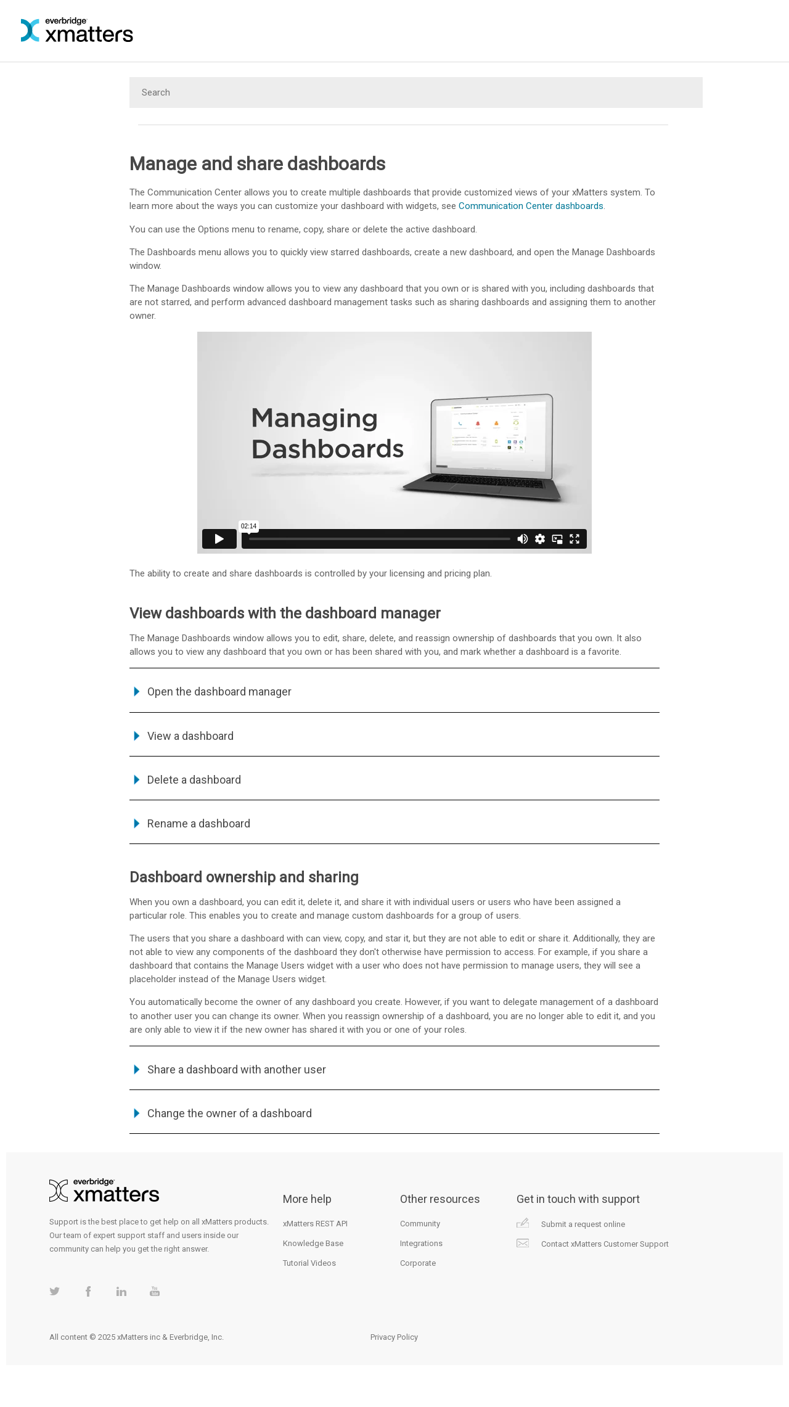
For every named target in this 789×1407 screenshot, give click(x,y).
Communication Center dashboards (531, 205)
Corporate (418, 1263)
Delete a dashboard (194, 779)
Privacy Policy (394, 1337)
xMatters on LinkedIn (121, 1291)
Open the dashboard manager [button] (212, 691)
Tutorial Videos (309, 1263)
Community (420, 1223)
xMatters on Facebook (88, 1291)
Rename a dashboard (198, 823)
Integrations (421, 1243)
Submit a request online (583, 1224)
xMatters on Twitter (54, 1291)
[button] (138, 735)
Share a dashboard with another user (236, 1069)
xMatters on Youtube (154, 1291)
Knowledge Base (313, 1243)
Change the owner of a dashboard (229, 1113)
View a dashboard (190, 735)
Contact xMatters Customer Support (605, 1244)
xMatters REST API (315, 1223)
